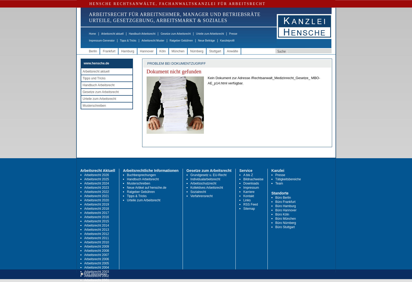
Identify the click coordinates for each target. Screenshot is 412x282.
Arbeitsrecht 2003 (96, 272)
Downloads (251, 183)
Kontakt (248, 196)
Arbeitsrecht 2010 (96, 242)
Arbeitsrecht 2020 (96, 200)
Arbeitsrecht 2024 (96, 183)
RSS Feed (250, 204)
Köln (162, 51)
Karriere (249, 192)
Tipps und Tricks (94, 78)
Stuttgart (215, 51)
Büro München (285, 219)
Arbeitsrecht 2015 (96, 221)
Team (279, 183)
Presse (233, 33)
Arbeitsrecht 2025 (96, 179)
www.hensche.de (96, 63)
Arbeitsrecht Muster (153, 40)
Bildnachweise (253, 179)
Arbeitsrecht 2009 (96, 246)
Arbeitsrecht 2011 (96, 238)
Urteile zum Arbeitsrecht (210, 33)
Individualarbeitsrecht (205, 179)
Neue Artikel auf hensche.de (146, 187)
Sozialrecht (198, 192)
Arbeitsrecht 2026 (96, 175)
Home (92, 33)
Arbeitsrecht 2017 (96, 213)
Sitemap (249, 209)
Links (247, 200)
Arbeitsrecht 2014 (96, 225)
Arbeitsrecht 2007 (96, 255)
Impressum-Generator (102, 40)
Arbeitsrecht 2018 (96, 209)
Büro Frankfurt (285, 202)
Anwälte (232, 51)
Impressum (251, 187)
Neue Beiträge (206, 40)
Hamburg (127, 51)
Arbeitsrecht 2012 (96, 234)
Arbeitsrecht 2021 (96, 196)
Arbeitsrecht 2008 (96, 251)
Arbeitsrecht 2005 (96, 263)
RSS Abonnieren (94, 274)
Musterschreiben (94, 105)
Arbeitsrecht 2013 (96, 230)
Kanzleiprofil (227, 40)
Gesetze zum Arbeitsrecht (176, 33)
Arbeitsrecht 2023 (96, 187)
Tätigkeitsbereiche (288, 179)
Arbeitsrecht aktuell (112, 33)
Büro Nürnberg (285, 223)
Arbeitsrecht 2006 (96, 259)
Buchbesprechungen (141, 175)
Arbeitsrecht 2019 (96, 204)
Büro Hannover (286, 210)
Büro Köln (282, 214)
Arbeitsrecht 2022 (96, 192)
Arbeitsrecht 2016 (96, 217)
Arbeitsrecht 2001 (96, 280)
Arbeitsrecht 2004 (96, 267)
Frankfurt (109, 51)
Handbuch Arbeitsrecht (142, 33)
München (178, 51)
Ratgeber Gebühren (181, 40)
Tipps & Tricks (128, 40)
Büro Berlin (283, 197)
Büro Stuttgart (285, 227)
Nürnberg (196, 51)
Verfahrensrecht (201, 196)
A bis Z (248, 175)
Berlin (93, 51)
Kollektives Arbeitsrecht (206, 187)
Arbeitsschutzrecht (203, 183)
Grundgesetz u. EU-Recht (208, 175)
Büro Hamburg (285, 206)
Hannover (147, 51)
